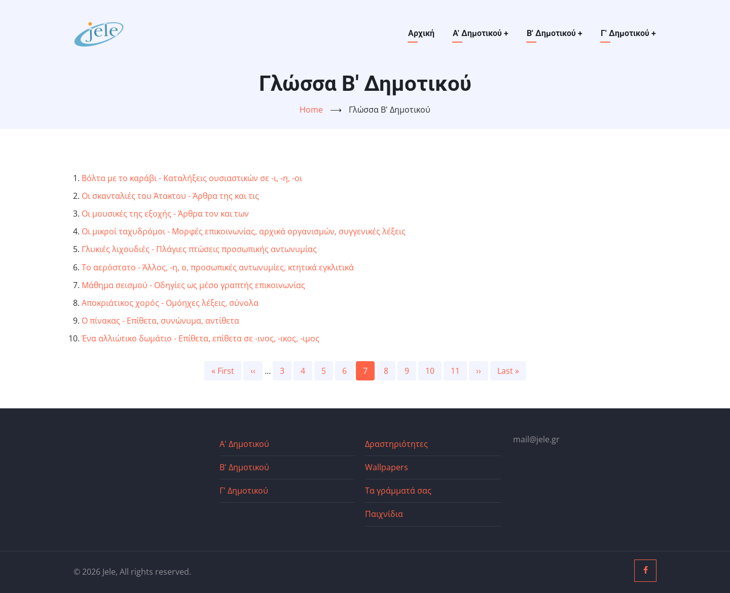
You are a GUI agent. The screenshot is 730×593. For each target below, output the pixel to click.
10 (433, 370)
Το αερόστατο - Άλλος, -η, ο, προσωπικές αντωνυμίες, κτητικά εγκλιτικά (218, 267)
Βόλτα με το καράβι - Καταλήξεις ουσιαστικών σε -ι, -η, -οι (192, 178)
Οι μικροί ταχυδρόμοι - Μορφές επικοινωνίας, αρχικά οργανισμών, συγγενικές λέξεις (244, 231)
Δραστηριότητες (396, 443)
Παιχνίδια (384, 513)
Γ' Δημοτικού (628, 33)
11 (459, 370)
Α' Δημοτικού (480, 33)
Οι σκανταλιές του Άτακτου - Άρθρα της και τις (170, 195)
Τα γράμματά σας (398, 490)
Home (311, 109)
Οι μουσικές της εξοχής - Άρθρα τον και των (165, 213)
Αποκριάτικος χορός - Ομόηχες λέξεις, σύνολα (170, 302)
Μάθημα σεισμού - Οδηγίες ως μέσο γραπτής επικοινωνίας (193, 285)
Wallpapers (386, 467)
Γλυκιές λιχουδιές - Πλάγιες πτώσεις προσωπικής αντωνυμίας (199, 249)
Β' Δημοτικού (554, 33)
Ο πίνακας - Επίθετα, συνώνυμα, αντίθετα (160, 320)
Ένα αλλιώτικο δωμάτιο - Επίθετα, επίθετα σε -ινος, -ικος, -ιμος (200, 338)
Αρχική (421, 33)
